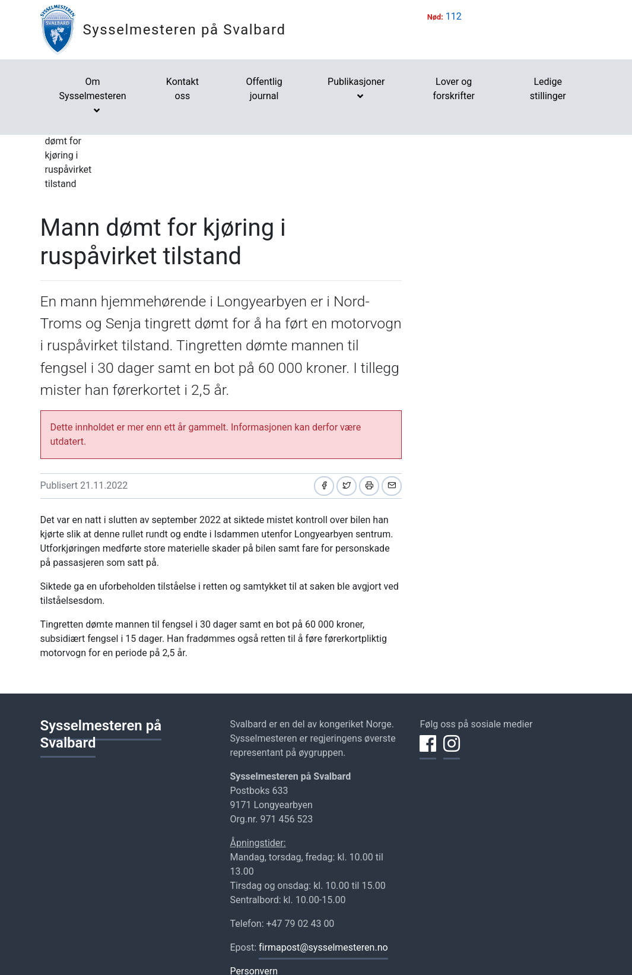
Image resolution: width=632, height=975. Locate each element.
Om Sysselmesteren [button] (92, 89)
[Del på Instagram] (451, 750)
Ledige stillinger (548, 89)
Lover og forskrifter (454, 89)
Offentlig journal (264, 89)
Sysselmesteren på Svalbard (184, 29)
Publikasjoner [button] (356, 81)
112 (454, 16)
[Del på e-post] (392, 486)
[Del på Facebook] (324, 486)
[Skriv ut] (369, 486)
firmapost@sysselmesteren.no (323, 947)
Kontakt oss (182, 89)
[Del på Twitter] (346, 486)
